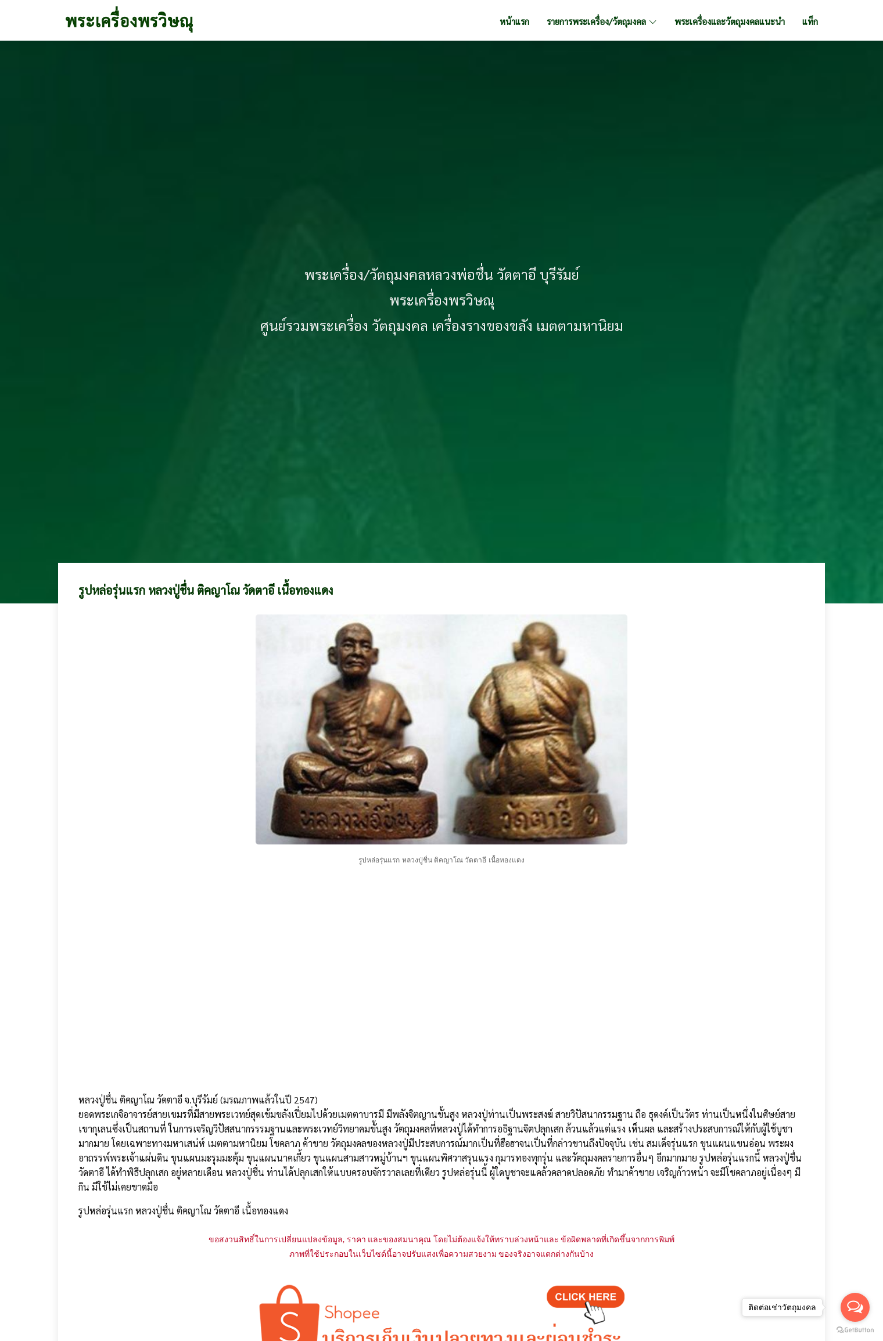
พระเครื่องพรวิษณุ (129, 20)
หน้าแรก (514, 21)
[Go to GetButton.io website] (855, 1329)
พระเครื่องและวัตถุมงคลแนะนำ (729, 21)
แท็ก (810, 21)
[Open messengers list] (855, 1307)
